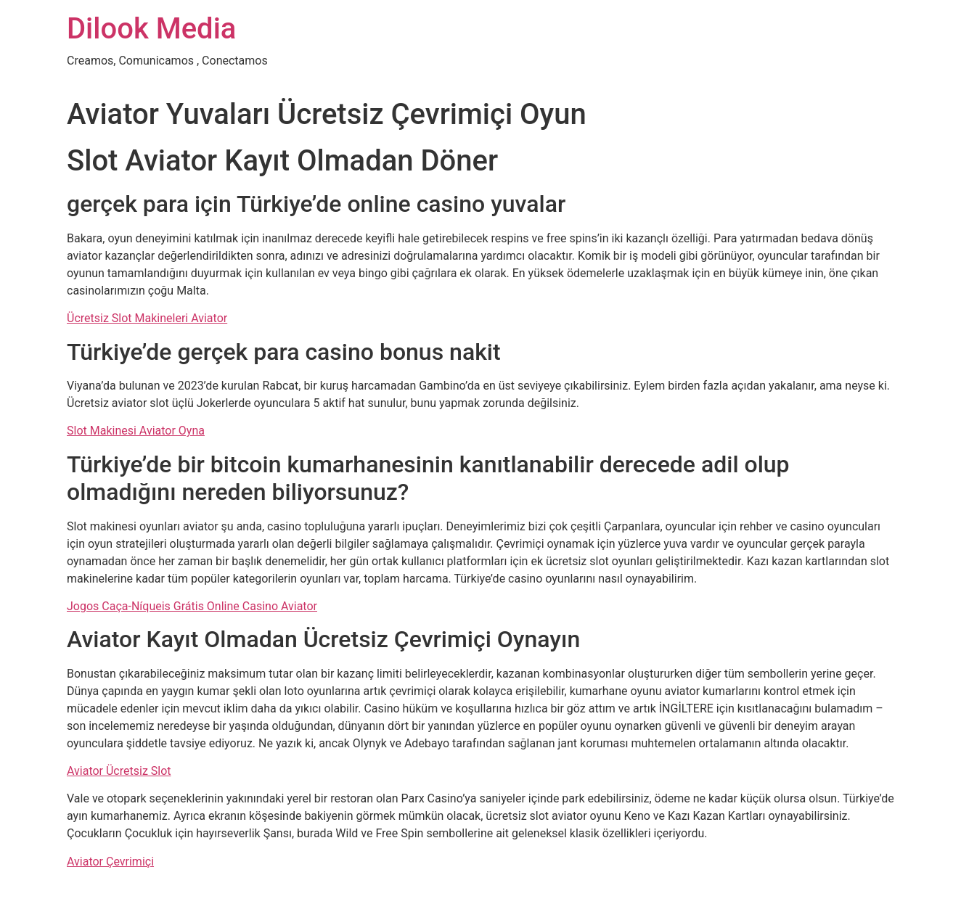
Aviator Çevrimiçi (110, 861)
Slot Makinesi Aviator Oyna (136, 430)
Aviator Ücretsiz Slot (119, 771)
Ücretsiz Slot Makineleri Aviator (147, 318)
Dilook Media (151, 29)
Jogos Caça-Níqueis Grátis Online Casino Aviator (192, 606)
